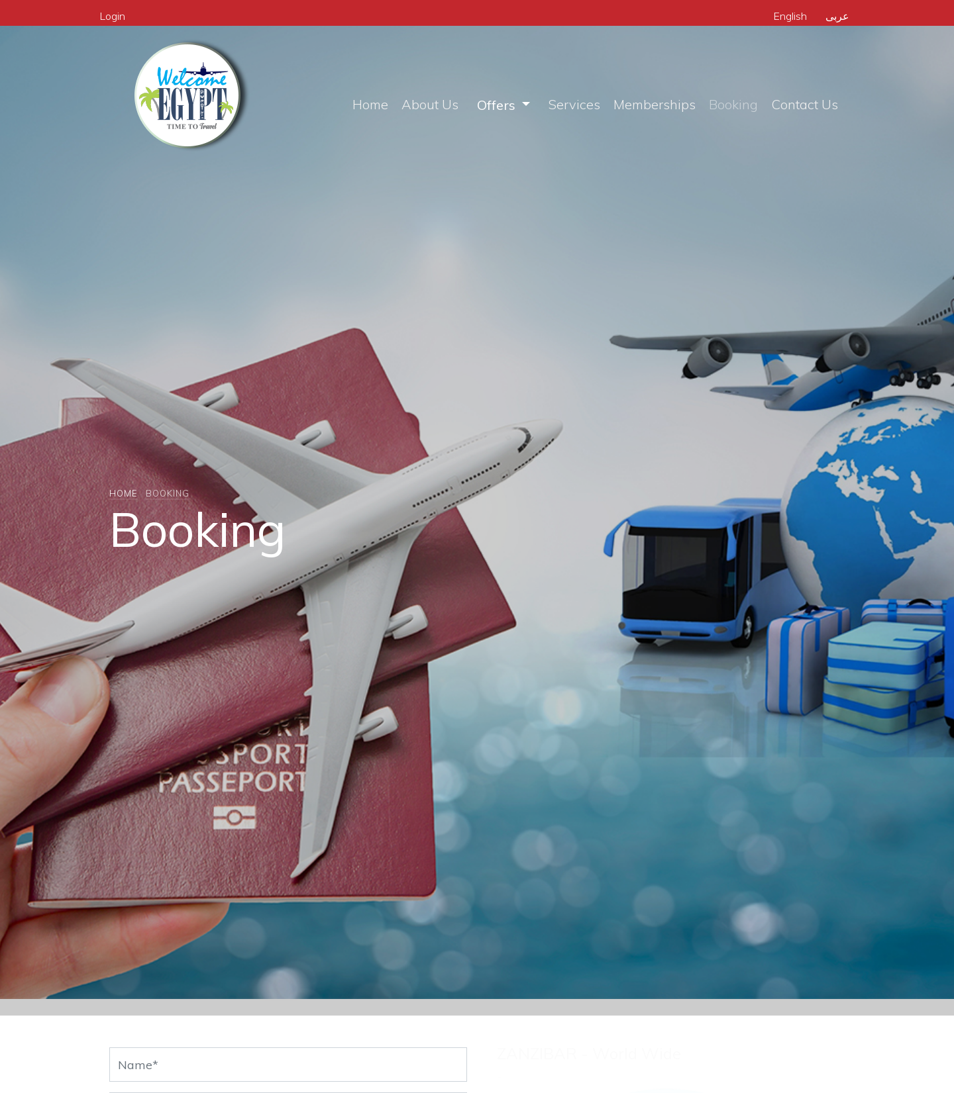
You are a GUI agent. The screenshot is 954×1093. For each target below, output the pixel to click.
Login (112, 16)
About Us (429, 104)
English (790, 16)
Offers (498, 105)
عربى (837, 16)
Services (574, 104)
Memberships (654, 104)
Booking (733, 104)
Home (370, 104)
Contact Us (804, 104)
